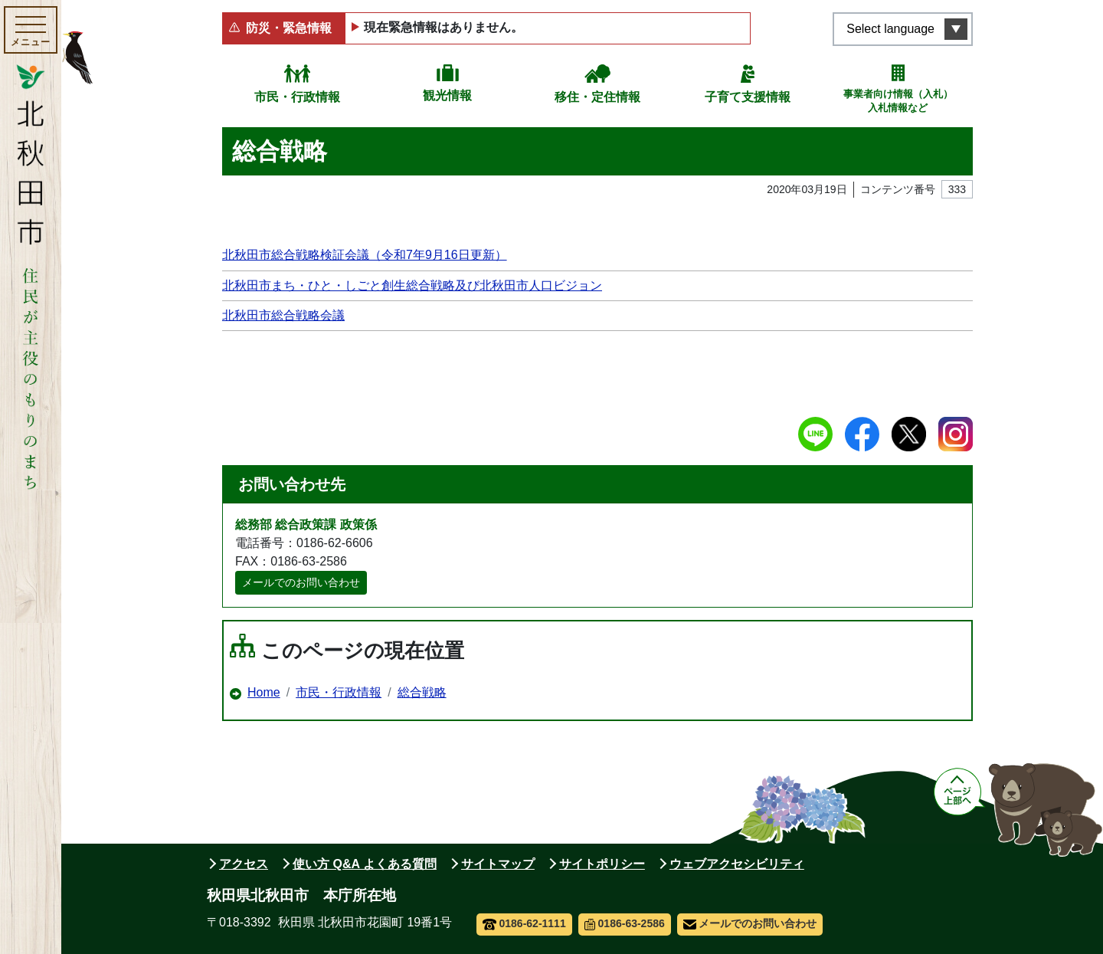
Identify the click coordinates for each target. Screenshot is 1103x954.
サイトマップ (498, 863)
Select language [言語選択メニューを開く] (890, 28)
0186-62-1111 (524, 923)
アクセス (243, 863)
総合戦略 (422, 692)
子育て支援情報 (747, 96)
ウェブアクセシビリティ (736, 863)
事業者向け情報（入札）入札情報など (898, 100)
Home (263, 692)
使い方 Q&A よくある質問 (365, 863)
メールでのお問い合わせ (301, 582)
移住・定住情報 (597, 96)
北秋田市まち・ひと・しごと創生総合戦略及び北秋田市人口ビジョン (412, 285)
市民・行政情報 (297, 96)
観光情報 (447, 95)
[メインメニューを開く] (30, 30)
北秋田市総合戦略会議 (283, 315)
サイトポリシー (602, 863)
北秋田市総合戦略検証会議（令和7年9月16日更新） (364, 254)
